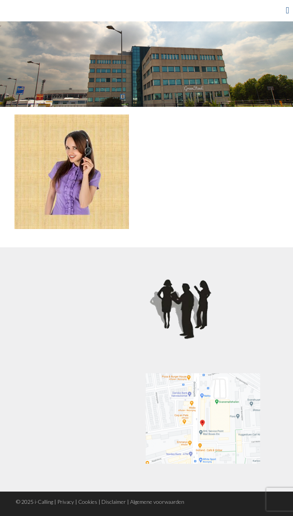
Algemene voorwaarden (157, 501)
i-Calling (44, 501)
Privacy (65, 501)
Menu (275, 10)
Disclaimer (113, 501)
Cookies (87, 501)
